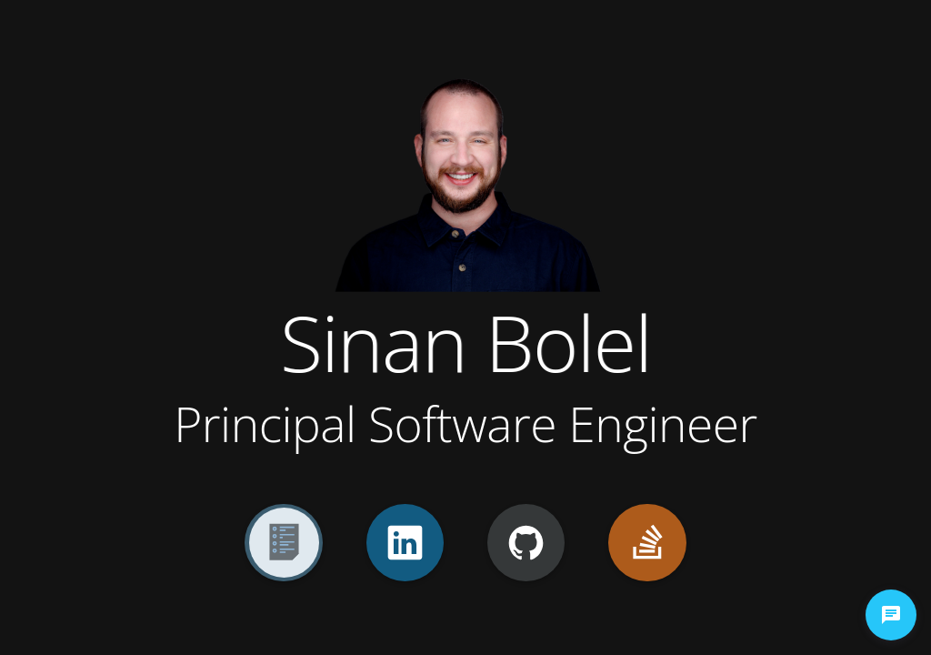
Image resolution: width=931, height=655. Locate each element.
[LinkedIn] (405, 542)
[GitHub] (526, 542)
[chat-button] (891, 615)
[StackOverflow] (647, 542)
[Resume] (283, 542)
